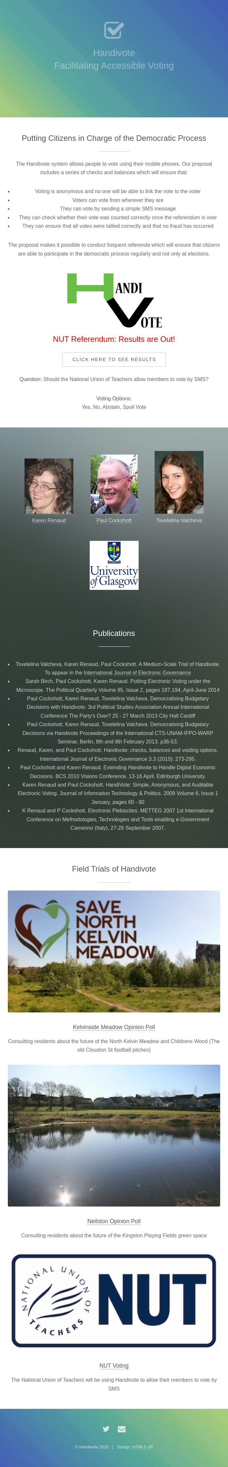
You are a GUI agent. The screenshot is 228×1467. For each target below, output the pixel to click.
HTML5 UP (142, 1446)
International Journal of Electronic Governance (137, 672)
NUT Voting (114, 1365)
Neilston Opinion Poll (114, 1221)
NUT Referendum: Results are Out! (114, 339)
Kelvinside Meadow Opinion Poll (114, 1027)
